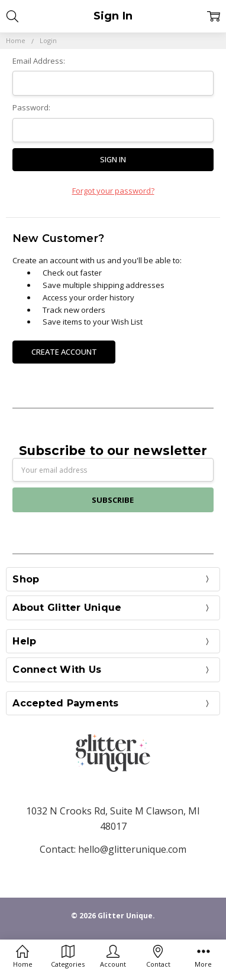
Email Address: (38, 60)
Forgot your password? (113, 190)
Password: (31, 107)
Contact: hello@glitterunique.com (113, 849)
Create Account (64, 351)
